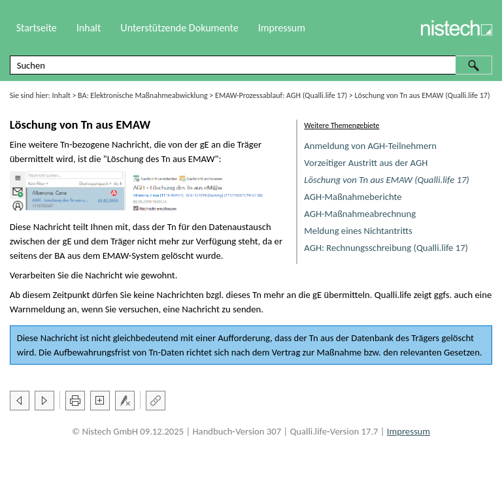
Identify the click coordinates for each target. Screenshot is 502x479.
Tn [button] (64, 144)
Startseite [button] (36, 28)
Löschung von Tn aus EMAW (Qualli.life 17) (386, 180)
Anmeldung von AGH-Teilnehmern (370, 146)
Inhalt (61, 95)
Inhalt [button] (88, 28)
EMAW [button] (201, 159)
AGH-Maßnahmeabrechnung (360, 214)
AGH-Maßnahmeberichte (352, 197)
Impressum (281, 28)
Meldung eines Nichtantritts (358, 231)
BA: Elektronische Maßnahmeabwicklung (143, 95)
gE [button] (204, 144)
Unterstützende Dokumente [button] (179, 28)
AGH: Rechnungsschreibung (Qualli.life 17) (386, 248)
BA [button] (59, 255)
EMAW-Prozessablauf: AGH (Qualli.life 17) (281, 95)
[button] (474, 65)
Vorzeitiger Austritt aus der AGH (365, 163)
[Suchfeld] (251, 65)
